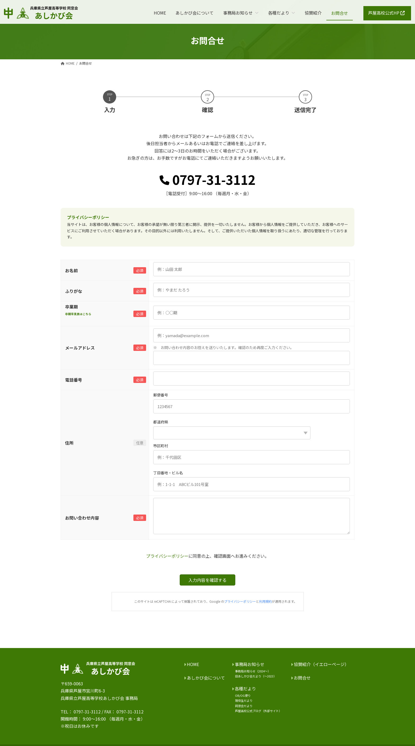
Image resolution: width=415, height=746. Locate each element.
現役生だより (243, 700)
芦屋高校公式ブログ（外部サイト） (258, 710)
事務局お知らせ (249, 664)
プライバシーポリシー (167, 556)
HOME (193, 664)
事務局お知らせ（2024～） (252, 671)
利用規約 (265, 601)
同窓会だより (243, 705)
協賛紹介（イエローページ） (321, 664)
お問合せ (302, 677)
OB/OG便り (243, 695)
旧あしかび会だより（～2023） (255, 676)
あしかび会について (206, 677)
